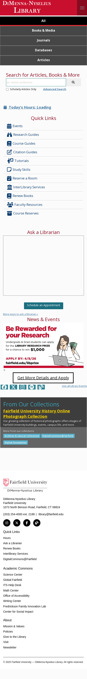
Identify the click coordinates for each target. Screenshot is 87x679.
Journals (43, 40)
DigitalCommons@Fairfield (57, 435)
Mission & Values (13, 626)
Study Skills (19, 169)
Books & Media (43, 30)
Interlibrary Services (15, 553)
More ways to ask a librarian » (20, 314)
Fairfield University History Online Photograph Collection (36, 413)
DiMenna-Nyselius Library (27, 7)
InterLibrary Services (26, 187)
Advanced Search (54, 89)
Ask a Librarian (12, 543)
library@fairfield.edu (51, 514)
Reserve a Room (22, 178)
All (43, 21)
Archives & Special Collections (22, 435)
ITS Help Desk (12, 585)
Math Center (11, 590)
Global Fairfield (12, 579)
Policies (8, 631)
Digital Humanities (16, 442)
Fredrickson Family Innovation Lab (24, 606)
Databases (43, 50)
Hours (7, 538)
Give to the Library (14, 636)
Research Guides (23, 134)
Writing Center (12, 601)
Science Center (12, 574)
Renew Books (20, 196)
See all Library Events (74, 386)
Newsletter (9, 647)
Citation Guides (22, 152)
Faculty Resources (24, 204)
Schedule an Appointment (43, 305)
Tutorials (18, 161)
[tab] (43, 21)
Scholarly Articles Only (21, 89)
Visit (5, 642)
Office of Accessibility (16, 595)
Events (15, 126)
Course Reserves (23, 213)
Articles (43, 60)
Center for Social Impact (18, 611)
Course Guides (21, 143)
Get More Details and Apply (43, 377)
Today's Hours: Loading (27, 107)
